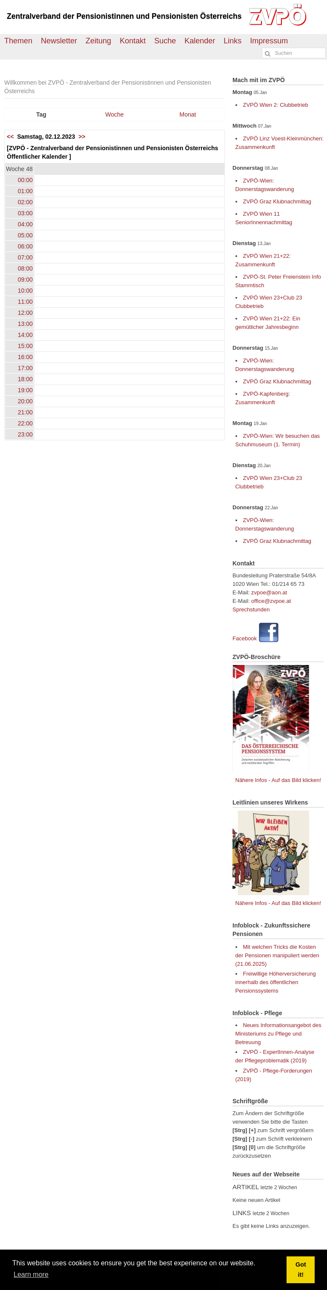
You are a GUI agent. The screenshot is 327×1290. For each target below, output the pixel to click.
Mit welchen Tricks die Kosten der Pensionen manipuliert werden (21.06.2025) (277, 955)
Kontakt (133, 41)
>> (81, 136)
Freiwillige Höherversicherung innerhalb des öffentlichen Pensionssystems (275, 982)
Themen (18, 41)
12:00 (25, 312)
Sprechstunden (251, 609)
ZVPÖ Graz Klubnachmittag (277, 201)
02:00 (25, 202)
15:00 (25, 345)
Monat (188, 114)
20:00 (25, 401)
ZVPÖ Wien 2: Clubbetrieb (275, 105)
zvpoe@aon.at (269, 592)
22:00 (25, 423)
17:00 (25, 368)
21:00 (25, 412)
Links (232, 41)
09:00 (25, 279)
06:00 (25, 246)
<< (10, 136)
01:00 (25, 191)
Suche (165, 41)
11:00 (25, 301)
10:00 (25, 290)
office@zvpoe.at (271, 601)
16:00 (25, 357)
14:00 (25, 334)
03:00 (25, 213)
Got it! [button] (300, 1269)
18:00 (25, 379)
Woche (114, 114)
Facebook (244, 638)
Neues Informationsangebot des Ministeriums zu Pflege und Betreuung (278, 1033)
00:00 (25, 180)
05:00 (25, 235)
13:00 (25, 323)
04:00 (25, 224)
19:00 (25, 390)
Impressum (269, 41)
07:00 (25, 257)
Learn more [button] (31, 1274)
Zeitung (98, 41)
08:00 (25, 268)
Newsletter (59, 41)
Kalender (199, 41)
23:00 (25, 434)
